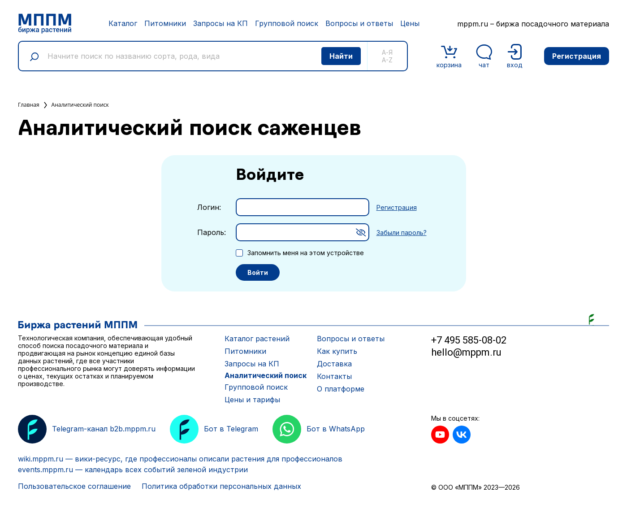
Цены (409, 23)
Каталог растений (257, 338)
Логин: (209, 207)
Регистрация (576, 56)
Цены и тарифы (252, 399)
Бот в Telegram (214, 429)
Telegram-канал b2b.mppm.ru (87, 429)
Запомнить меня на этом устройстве (305, 253)
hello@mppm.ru (466, 352)
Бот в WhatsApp (318, 429)
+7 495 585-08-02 (468, 340)
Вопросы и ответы (359, 23)
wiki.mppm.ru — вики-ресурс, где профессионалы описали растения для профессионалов (180, 458)
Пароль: (211, 232)
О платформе (340, 388)
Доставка (334, 363)
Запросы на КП (220, 23)
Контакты (334, 376)
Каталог (122, 23)
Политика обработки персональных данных (221, 486)
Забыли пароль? (401, 232)
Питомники (165, 23)
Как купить (337, 351)
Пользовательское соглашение (74, 486)
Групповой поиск (286, 23)
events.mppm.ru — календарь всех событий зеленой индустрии (133, 469)
